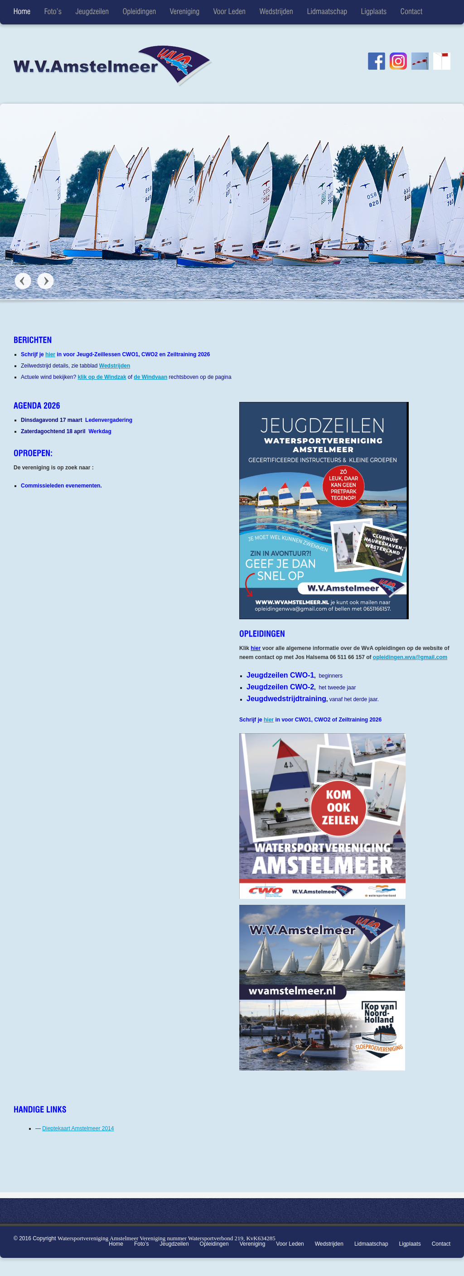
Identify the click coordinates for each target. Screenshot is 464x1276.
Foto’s (141, 1244)
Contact (441, 1244)
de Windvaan (150, 377)
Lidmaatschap (371, 1244)
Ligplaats (410, 1244)
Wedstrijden (114, 366)
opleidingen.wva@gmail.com (410, 657)
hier (50, 354)
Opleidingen (214, 1244)
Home (116, 1244)
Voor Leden (290, 1244)
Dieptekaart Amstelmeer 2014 (78, 1128)
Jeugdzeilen (174, 1244)
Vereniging (253, 1244)
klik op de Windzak (101, 377)
